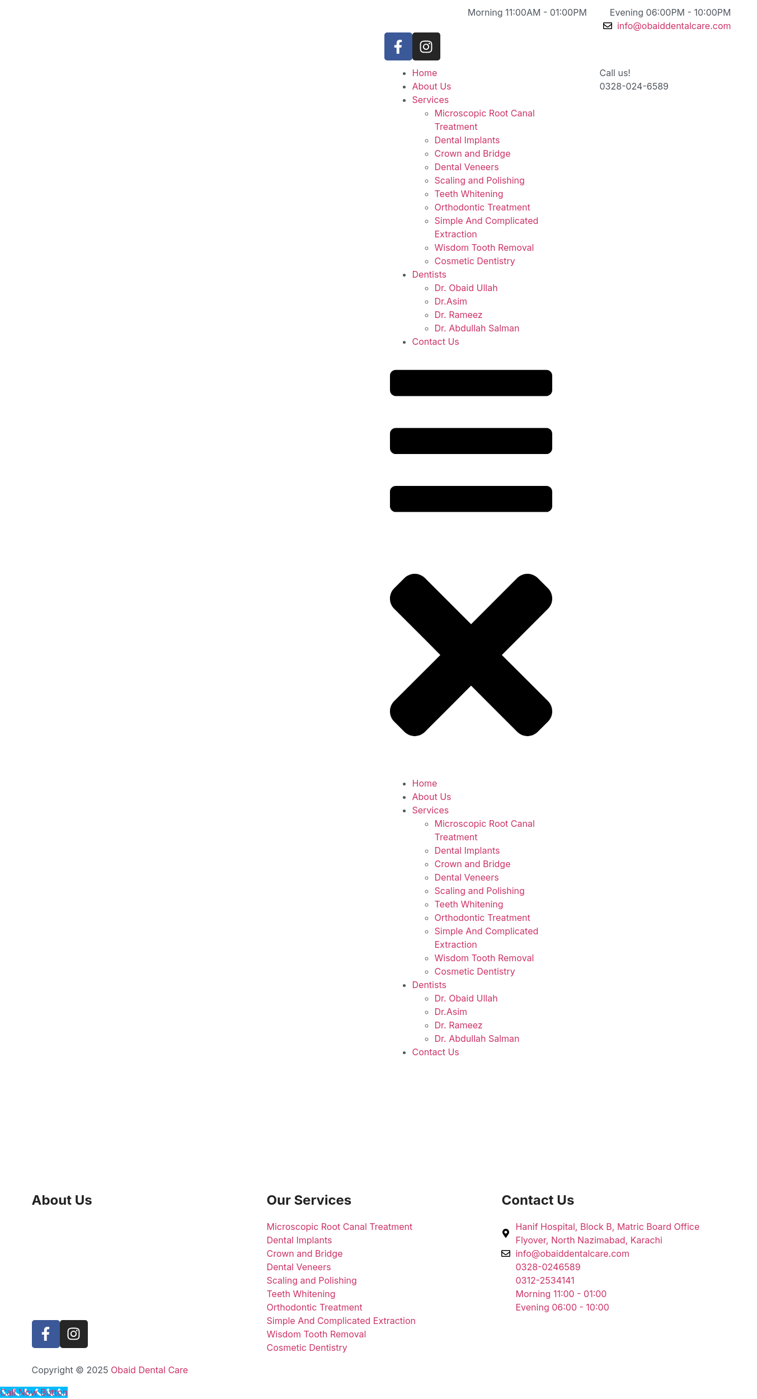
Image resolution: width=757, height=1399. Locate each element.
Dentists (429, 274)
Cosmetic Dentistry (475, 260)
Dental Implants (467, 140)
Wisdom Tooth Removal (484, 247)
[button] (471, 562)
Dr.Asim (451, 301)
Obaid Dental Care (149, 1369)
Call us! (615, 72)
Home (425, 72)
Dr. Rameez (459, 314)
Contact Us (435, 341)
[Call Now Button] (34, 1392)
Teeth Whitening (469, 193)
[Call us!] (577, 80)
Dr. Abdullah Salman (477, 328)
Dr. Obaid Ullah (466, 287)
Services (430, 99)
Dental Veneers (467, 166)
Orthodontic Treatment (482, 207)
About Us (432, 86)
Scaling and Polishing (480, 180)
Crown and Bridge (473, 153)
